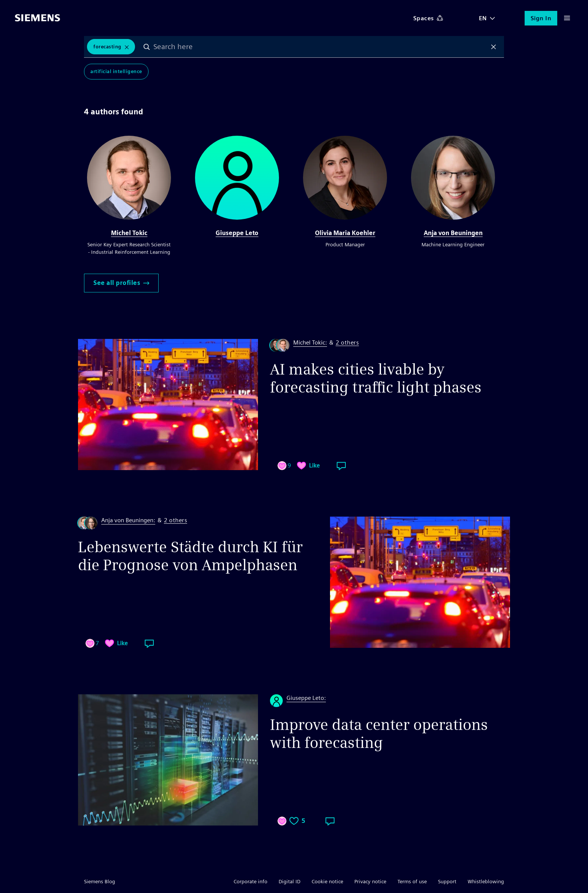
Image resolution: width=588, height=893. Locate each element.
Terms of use (412, 881)
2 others (347, 343)
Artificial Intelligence (116, 72)
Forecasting (107, 46)
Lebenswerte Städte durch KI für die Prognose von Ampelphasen (190, 556)
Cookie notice (327, 881)
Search (147, 47)
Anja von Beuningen (453, 233)
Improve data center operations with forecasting (379, 734)
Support (447, 881)
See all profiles (121, 282)
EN (483, 18)
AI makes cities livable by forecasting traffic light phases (376, 378)
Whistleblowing (486, 881)
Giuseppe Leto (237, 233)
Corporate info (250, 881)
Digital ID (289, 881)
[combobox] (320, 47)
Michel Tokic (129, 233)
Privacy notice (370, 881)
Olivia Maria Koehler (345, 233)
